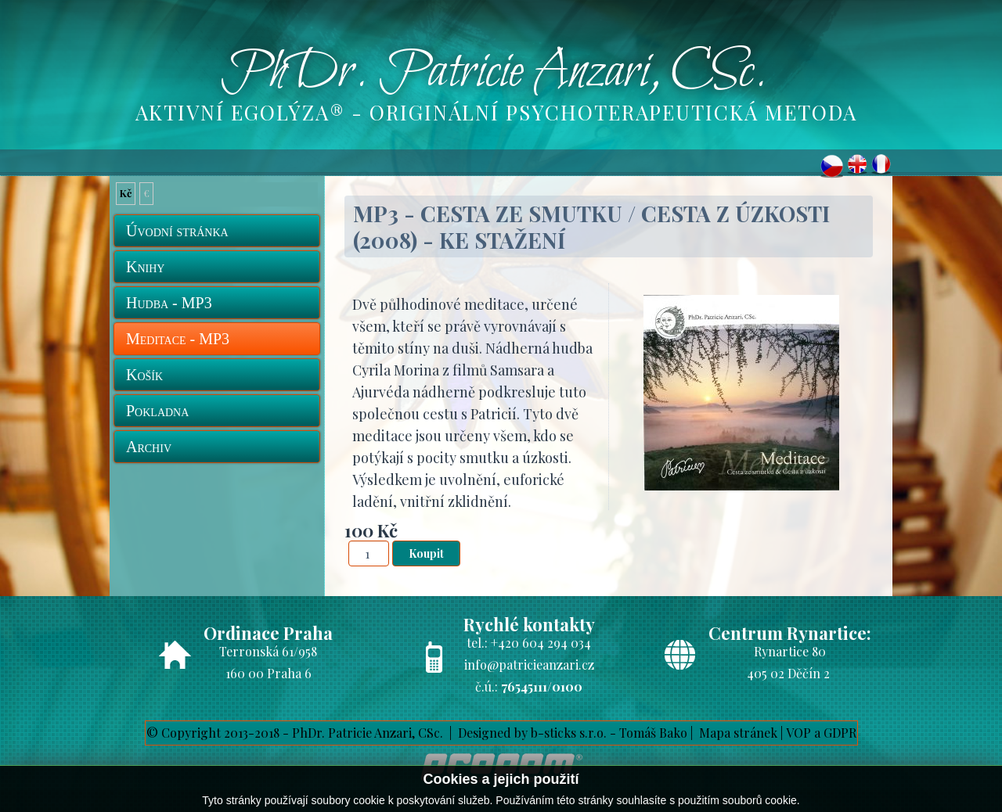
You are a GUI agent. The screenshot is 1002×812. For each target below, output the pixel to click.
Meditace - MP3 (177, 338)
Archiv (148, 446)
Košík (144, 374)
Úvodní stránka (177, 230)
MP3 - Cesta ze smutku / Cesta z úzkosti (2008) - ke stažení (591, 226)
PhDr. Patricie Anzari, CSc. (494, 73)
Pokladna (157, 410)
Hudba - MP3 (169, 302)
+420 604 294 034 (541, 642)
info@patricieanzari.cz (529, 664)
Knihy (145, 266)
